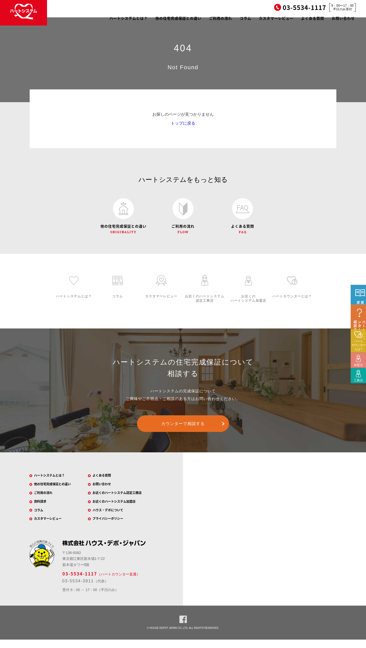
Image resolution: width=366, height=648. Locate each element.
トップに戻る (183, 123)
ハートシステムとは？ (128, 18)
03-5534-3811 (78, 589)
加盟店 (357, 388)
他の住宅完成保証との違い (178, 18)
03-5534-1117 (79, 582)
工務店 (357, 403)
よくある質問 (312, 18)
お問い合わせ (343, 18)
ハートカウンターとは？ (358, 372)
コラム (245, 18)
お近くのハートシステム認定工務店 (123, 498)
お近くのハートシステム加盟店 (119, 507)
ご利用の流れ (220, 18)
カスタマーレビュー (276, 18)
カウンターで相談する (183, 427)
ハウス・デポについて (112, 517)
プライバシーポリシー (112, 526)
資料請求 (43, 507)
